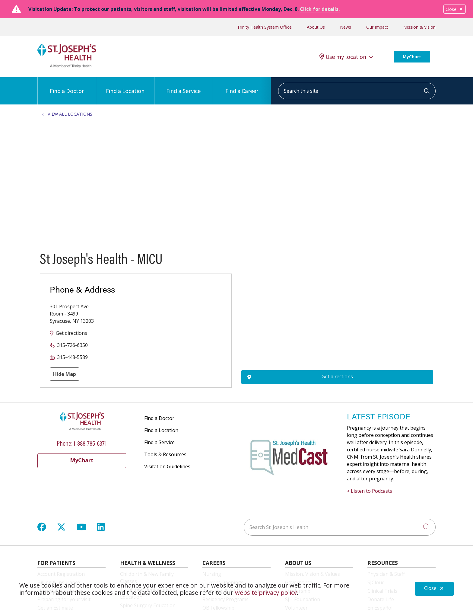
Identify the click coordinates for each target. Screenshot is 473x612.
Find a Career (242, 86)
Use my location (342, 57)
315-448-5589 (72, 357)
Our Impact (377, 27)
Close (455, 9)
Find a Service (183, 86)
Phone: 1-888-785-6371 (82, 442)
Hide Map (64, 374)
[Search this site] (357, 91)
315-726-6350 (72, 345)
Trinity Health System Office (264, 27)
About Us (316, 27)
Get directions (71, 333)
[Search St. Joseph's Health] (340, 527)
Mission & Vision (419, 27)
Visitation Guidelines (167, 466)
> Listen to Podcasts (369, 491)
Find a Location (125, 86)
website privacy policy (266, 592)
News (345, 27)
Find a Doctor (66, 86)
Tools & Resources (165, 454)
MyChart (412, 56)
